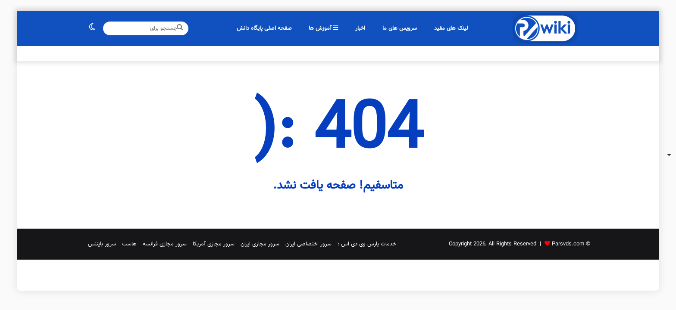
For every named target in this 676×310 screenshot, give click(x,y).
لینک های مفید (451, 28)
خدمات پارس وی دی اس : (367, 244)
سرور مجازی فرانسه (165, 244)
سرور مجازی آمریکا (214, 244)
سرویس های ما (399, 28)
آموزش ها (323, 28)
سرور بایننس (102, 244)
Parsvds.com (568, 244)
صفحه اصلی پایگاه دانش (264, 28)
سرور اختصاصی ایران (308, 244)
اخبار (360, 28)
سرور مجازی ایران (260, 244)
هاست (129, 244)
